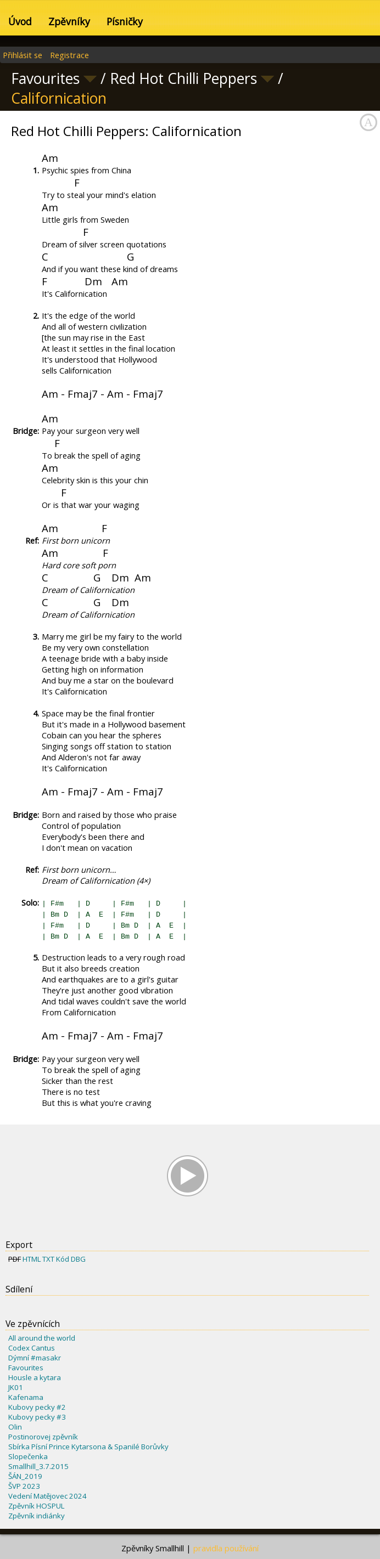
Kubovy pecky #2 (37, 1407)
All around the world (41, 1338)
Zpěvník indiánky (36, 1516)
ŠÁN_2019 (25, 1476)
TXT (48, 1259)
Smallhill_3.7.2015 (38, 1466)
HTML (32, 1259)
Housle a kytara (34, 1377)
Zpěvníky (69, 21)
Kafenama (25, 1397)
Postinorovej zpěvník (43, 1437)
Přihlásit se (22, 54)
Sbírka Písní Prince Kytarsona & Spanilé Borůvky (88, 1446)
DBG (78, 1259)
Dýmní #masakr (34, 1358)
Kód (62, 1259)
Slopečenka (28, 1456)
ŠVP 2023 (24, 1486)
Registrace (69, 54)
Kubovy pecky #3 (37, 1417)
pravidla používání (226, 1548)
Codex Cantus (31, 1348)
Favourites (25, 1367)
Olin (15, 1427)
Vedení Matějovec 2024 (47, 1496)
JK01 (15, 1387)
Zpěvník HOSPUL (36, 1506)
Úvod (20, 21)
